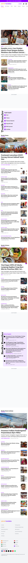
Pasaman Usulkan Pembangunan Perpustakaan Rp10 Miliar (13, 432)
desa (2, 210)
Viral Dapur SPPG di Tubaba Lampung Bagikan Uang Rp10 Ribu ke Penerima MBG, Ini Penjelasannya (12, 268)
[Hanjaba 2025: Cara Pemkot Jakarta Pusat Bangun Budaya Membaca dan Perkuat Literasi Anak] (14, 38)
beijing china (3, 295)
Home (2, 6)
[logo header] (6, 4)
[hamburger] (26, 4)
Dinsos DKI (8, 346)
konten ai (3, 441)
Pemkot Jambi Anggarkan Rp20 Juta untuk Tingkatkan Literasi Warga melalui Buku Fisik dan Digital (10, 171)
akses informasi (4, 219)
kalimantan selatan (5, 467)
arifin (2, 46)
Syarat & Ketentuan (18, 531)
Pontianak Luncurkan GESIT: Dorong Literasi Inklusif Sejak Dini (12, 157)
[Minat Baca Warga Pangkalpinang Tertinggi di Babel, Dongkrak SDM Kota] (4, 79)
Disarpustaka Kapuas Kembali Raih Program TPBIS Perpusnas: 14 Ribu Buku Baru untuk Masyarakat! (10, 222)
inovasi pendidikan (4, 509)
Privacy (2, 533)
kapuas (2, 492)
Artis (12, 6)
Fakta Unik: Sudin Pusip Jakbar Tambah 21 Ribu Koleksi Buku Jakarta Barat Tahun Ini (17, 62)
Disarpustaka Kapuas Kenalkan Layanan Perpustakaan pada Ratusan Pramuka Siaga (10, 230)
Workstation (17, 529)
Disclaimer (3, 531)
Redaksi (2, 527)
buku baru (10, 59)
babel (9, 76)
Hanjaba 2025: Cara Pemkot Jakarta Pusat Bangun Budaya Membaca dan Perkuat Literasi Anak (12, 51)
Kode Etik (17, 533)
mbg (2, 274)
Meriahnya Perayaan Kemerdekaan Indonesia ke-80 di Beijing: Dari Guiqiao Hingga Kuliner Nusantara (10, 298)
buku (2, 202)
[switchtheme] (23, 4)
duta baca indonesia (5, 164)
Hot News (7, 6)
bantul (2, 475)
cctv (6, 340)
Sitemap (2, 535)
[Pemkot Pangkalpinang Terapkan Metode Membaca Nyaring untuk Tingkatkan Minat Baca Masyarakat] (4, 87)
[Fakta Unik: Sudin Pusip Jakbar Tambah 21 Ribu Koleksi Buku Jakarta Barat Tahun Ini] (4, 62)
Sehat (23, 6)
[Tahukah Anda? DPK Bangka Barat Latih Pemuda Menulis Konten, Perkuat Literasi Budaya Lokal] (4, 71)
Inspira (19, 6)
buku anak (3, 193)
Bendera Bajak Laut (9, 353)
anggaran (3, 168)
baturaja (3, 185)
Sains (15, 6)
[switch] (20, 4)
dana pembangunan (5, 438)
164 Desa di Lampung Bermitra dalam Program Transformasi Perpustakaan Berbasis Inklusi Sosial (9, 213)
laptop (2, 278)
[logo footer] (6, 521)
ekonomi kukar (4, 303)
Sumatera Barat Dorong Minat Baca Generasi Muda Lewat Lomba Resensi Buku (9, 179)
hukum (7, 358)
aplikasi (2, 286)
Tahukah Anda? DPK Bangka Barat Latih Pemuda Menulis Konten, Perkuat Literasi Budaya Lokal (17, 70)
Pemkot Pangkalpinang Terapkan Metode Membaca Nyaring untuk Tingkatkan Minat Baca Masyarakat (17, 87)
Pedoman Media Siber (19, 527)
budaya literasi (4, 176)
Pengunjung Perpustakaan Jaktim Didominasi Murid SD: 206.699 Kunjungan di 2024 (8, 504)
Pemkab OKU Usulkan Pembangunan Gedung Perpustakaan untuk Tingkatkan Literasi (10, 188)
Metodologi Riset (4, 529)
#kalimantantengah (5, 458)
